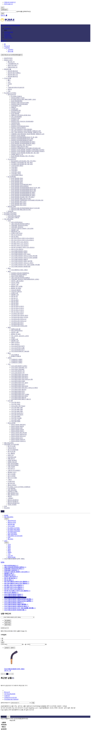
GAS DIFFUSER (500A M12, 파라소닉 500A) (24, 387)
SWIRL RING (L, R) (17, 154)
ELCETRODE (12, 176)
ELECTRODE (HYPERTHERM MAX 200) (23, 189)
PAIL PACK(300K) (13, 465)
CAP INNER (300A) (17, 175)
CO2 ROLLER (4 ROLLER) (19, 326)
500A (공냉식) (15, 344)
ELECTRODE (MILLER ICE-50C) (21, 198)
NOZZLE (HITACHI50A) (18, 127)
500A (9, 327)
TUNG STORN (12, 504)
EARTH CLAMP (12, 491)
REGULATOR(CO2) (13, 503)
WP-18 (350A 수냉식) (17, 312)
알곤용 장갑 (11, 483)
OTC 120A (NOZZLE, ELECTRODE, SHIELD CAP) (26, 132)
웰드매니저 (11, 62)
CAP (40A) (14, 167)
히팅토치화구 (12, 448)
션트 (9, 91)
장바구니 (3, 41)
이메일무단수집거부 (10, 697)
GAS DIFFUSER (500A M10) (19, 386)
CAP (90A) (14, 170)
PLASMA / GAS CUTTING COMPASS (19, 487)
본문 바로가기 (8, 4)
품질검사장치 (8, 60)
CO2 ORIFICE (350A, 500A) (19, 270)
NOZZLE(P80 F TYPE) (18, 98)
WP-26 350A (15, 301)
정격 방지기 (11, 468)
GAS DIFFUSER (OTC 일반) (19, 382)
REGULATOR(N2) (13, 500)
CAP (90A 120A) (16, 172)
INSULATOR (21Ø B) (17, 429)
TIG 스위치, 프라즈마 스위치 (20, 336)
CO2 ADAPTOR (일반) (18, 346)
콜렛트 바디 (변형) (17, 286)
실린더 (10, 89)
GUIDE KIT (14, 109)
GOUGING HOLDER (14, 216)
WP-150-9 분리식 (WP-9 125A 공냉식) (22, 238)
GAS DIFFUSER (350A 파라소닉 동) (22, 379)
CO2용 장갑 (11, 481)
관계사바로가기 (5, 702)
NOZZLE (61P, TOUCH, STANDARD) (22, 121)
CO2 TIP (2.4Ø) (15, 420)
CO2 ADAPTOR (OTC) (18, 349)
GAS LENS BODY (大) (18, 371)
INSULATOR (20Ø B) (17, 426)
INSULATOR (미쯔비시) (18, 441)
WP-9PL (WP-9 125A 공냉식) (19, 242)
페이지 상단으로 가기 (7, 685)
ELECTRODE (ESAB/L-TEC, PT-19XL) (22, 156)
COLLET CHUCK (16, 291)
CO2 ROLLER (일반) (17, 313)
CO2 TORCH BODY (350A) (19, 251)
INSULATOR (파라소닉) (18, 436)
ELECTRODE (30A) (17, 180)
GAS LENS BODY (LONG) (19, 366)
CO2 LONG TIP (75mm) (18, 406)
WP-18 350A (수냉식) (17, 306)
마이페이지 (7, 28)
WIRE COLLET (12, 462)
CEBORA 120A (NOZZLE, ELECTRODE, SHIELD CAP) (27, 134)
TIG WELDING (8, 219)
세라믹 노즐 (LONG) (17, 281)
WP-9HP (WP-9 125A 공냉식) (20, 243)
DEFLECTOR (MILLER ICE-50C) (21, 209)
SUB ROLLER (12, 457)
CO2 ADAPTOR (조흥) (18, 348)
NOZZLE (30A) (15, 118)
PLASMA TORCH (16, 96)
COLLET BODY (16, 290)
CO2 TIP (10, 400)
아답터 (10, 84)
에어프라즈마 (12, 94)
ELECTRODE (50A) (17, 178)
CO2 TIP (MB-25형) (17, 409)
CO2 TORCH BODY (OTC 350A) (21, 254)
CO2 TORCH (15, 354)
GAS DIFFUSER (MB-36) (18, 397)
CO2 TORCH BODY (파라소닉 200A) (22, 263)
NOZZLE (14, 157)
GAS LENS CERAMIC (17, 369)
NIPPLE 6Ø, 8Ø (15, 329)
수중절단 (10, 498)
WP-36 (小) (14, 298)
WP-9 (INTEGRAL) (17, 222)
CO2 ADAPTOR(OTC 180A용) (20, 351)
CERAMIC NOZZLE (17, 227)
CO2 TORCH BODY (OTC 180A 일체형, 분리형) (25, 264)
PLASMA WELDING (10, 213)
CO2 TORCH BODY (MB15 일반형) (21, 261)
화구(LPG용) (11, 451)
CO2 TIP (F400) (15, 416)
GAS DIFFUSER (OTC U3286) (20, 394)
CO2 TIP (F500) (15, 421)
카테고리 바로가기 (10, 2)
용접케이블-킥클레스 (14, 73)
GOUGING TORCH (13, 217)
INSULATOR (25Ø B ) (17, 431)
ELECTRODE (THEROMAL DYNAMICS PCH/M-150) (27, 200)
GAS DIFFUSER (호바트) (18, 389)
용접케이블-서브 (13, 74)
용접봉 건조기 (12, 472)
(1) (11, 565)
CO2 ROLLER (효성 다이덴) (19, 317)
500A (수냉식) (15, 342)
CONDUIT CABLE (16, 359)
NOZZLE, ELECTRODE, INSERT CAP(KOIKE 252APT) (27, 149)
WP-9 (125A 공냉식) (17, 249)
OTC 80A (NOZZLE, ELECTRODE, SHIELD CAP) (26, 131)
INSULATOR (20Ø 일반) (18, 424)
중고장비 (7, 508)
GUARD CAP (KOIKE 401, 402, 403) (22, 164)
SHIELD (13, 107)
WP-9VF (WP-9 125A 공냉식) (20, 245)
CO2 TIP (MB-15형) (17, 407)
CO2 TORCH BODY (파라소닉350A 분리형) (24, 256)
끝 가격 (27, 644)
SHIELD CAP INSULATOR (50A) (21, 115)
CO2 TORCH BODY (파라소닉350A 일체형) (24, 257)
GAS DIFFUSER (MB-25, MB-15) (21, 399)
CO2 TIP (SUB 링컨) (17, 414)
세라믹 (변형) (15, 282)
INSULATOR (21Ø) (17, 428)
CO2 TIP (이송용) (16, 418)
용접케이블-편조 (13, 76)
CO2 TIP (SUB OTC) (17, 413)
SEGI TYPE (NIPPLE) (17, 276)
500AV (13, 337)
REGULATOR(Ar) (13, 501)
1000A (9, 358)
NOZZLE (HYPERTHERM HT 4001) (21, 140)
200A (9, 268)
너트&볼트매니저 (13, 63)
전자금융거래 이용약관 (11, 699)
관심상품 (7, 34)
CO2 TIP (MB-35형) (17, 411)
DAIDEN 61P (15, 120)
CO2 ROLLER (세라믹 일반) (19, 315)
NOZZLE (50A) (15, 112)
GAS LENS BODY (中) (18, 373)
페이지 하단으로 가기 (20, 685)
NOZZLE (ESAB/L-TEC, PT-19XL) (21, 145)
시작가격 (3, 644)
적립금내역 (7, 36)
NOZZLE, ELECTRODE (18, 135)
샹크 (9, 82)
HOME (6, 515)
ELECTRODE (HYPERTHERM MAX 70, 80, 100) (25, 187)
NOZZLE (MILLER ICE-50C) (19, 146)
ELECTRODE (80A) (17, 183)
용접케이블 (7, 69)
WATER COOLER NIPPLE (19, 274)
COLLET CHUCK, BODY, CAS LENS (22, 228)
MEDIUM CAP (15, 231)
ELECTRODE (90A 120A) (18, 202)
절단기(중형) (12, 476)
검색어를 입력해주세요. (23, 11)
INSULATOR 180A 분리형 (19, 432)
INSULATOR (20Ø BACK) (19, 434)
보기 (2, 7)
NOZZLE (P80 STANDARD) (19, 104)
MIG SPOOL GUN (13, 493)
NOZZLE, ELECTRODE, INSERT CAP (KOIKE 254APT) (27, 151)
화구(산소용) (12, 446)
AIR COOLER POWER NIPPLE (20, 224)
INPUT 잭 (10, 455)
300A (9, 271)
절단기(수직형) (12, 477)
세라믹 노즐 (14, 284)
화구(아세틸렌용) (13, 449)
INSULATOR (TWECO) (18, 439)
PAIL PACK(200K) (13, 463)
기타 (9, 364)
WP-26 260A (15, 236)
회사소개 (7, 46)
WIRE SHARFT (12, 460)
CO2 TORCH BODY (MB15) (19, 259)
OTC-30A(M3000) (16, 116)
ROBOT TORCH (16, 356)
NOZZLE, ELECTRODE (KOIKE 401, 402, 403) (25, 153)
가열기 (10, 479)
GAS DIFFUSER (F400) (18, 381)
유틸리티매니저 (12, 67)
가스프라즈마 (12, 159)
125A (9, 220)
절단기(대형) (12, 474)
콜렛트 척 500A (16, 334)
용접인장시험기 (12, 65)
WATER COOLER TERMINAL (20, 273)
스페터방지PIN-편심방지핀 (16, 87)
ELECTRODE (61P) (17, 181)
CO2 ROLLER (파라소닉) (18, 319)
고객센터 (7, 48)
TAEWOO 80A (15, 123)
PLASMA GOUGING (10, 214)
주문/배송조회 (15, 25)
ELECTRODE (15, 113)
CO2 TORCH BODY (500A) (19, 252)
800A (9, 353)
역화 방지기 (11, 458)
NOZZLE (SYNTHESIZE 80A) (20, 126)
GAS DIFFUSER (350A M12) (19, 377)
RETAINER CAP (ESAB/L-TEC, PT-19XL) (23, 161)
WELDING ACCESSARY (11, 444)
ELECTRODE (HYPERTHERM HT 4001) (23, 142)
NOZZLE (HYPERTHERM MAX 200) (22, 138)
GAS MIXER (11, 488)
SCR (5, 506)
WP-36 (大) (14, 296)
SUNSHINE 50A (16, 110)
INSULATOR (11, 423)
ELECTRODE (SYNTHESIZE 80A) (21, 184)
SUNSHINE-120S (16, 105)
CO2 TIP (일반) (15, 402)
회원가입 (8, 25)
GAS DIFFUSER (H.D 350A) (19, 396)
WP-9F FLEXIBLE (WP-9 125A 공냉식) (22, 247)
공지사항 (10, 51)
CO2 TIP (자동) (15, 404)
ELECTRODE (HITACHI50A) (20, 186)
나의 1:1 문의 (8, 37)
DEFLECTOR (12, 206)
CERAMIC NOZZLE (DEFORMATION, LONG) (25, 279)
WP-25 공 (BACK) (16, 235)
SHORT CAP (15, 230)
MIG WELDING (9, 443)
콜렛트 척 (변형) (16, 288)
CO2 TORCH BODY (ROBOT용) (20, 266)
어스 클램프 (11, 453)
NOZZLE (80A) (15, 124)
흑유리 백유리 (12, 485)
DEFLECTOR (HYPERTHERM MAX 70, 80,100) (25, 208)
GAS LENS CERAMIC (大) (19, 367)
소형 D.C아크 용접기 (14, 470)
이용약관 (7, 695)
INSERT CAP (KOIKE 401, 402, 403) (22, 162)
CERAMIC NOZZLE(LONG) (19, 225)
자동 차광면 (11, 466)
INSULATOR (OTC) (17, 438)
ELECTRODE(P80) (16, 101)
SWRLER (10, 211)
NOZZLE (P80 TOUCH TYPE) (20, 102)
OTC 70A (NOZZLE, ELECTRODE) (21, 129)
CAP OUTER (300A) (17, 165)
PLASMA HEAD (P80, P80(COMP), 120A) (23, 99)
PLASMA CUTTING (10, 93)
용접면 (10, 496)
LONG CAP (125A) (16, 233)
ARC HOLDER (12, 490)
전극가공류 (7, 78)
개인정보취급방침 (9, 694)
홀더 (9, 80)
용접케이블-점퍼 (13, 71)
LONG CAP (14, 293)
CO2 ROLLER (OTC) (17, 322)
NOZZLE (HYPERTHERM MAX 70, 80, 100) (24, 137)
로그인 (3, 25)
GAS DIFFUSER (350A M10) (19, 374)
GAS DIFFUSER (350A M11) (19, 376)
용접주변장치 (8, 58)
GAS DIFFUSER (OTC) (18, 384)
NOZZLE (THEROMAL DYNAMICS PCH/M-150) (26, 148)
